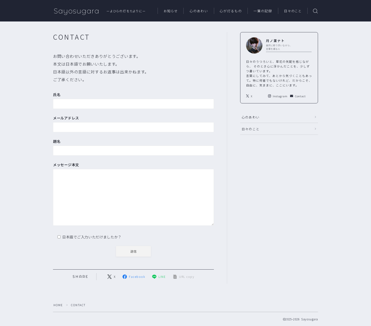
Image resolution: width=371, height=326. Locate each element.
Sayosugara (76, 11)
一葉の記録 (262, 11)
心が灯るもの (231, 11)
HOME (58, 305)
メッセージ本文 (133, 195)
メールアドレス (133, 123)
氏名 (133, 100)
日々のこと (293, 11)
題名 (133, 147)
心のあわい (199, 11)
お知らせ (170, 11)
